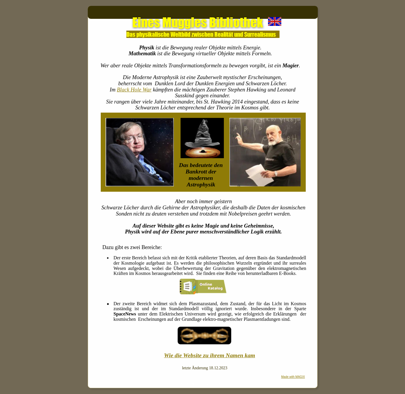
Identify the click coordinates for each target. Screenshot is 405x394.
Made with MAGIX (293, 376)
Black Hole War (134, 89)
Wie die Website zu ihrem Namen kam (209, 355)
